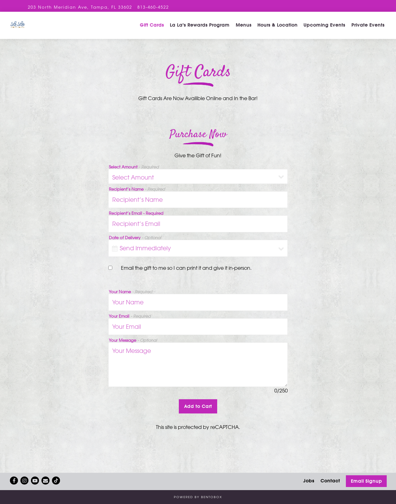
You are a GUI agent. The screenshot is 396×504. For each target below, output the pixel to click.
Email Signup (366, 481)
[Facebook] (14, 480)
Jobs (308, 481)
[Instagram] (24, 480)
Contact (330, 481)
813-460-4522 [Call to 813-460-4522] (153, 7)
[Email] (45, 480)
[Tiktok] (56, 480)
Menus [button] (244, 29)
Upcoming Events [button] (324, 29)
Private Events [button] (368, 29)
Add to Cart (198, 414)
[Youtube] (35, 480)
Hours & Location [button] (277, 29)
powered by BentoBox (198, 497)
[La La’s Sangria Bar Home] (48, 29)
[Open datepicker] (115, 256)
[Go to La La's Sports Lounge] (80, 7)
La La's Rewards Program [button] (200, 29)
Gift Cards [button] (152, 29)
